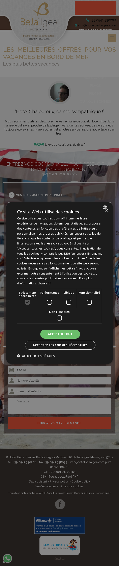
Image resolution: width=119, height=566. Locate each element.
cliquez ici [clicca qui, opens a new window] (44, 283)
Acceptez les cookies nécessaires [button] (60, 345)
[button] (36, 356)
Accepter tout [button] (60, 334)
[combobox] (105, 207)
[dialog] (59, 283)
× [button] (106, 210)
